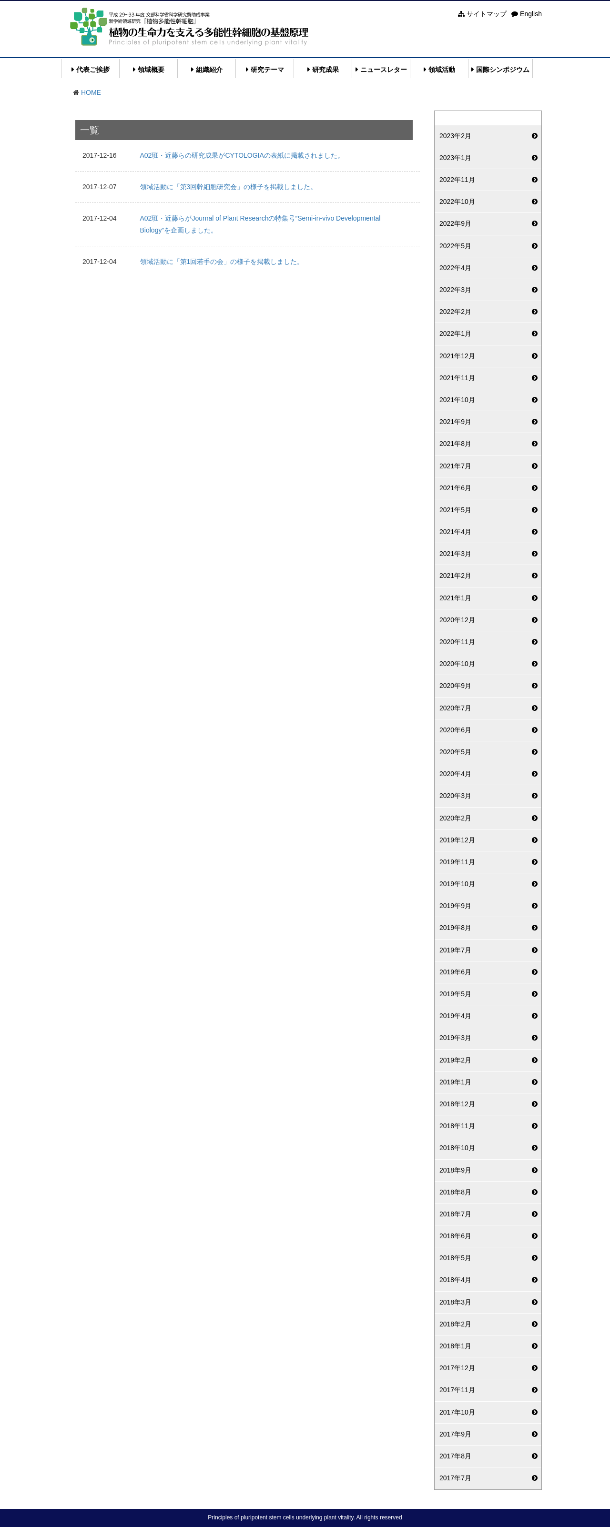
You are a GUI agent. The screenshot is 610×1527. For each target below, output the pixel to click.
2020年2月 (455, 818)
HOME (91, 92)
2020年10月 (457, 663)
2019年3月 (455, 1038)
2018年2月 (455, 1324)
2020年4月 (455, 774)
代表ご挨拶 (93, 69)
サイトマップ (482, 14)
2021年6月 (455, 488)
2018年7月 (455, 1214)
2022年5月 (455, 246)
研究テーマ (267, 69)
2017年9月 (455, 1434)
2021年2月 (455, 575)
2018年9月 (455, 1170)
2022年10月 (457, 201)
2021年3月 (455, 553)
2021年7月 (455, 466)
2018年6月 (455, 1236)
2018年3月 (455, 1302)
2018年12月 (457, 1104)
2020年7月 (455, 708)
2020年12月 (457, 620)
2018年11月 (457, 1126)
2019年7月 (455, 950)
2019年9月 (455, 906)
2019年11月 (457, 862)
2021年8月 (455, 443)
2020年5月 (455, 752)
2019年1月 (455, 1082)
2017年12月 (457, 1368)
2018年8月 (455, 1192)
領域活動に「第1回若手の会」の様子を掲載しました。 (222, 261)
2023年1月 (455, 158)
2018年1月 (455, 1346)
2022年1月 (455, 333)
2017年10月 (457, 1412)
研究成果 (325, 69)
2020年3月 (455, 795)
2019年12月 (457, 840)
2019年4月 (455, 1016)
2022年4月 (455, 268)
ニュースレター (383, 69)
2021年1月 (455, 598)
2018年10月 (457, 1148)
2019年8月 (455, 927)
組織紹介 (209, 69)
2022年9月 (455, 223)
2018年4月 (455, 1280)
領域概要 (151, 69)
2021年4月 (455, 532)
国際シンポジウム (502, 69)
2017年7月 (455, 1478)
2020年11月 (457, 642)
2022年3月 (455, 289)
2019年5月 (455, 994)
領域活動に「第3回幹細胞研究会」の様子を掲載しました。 (228, 187)
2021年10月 (457, 400)
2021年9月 (455, 421)
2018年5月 (455, 1258)
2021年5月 (455, 510)
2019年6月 (455, 972)
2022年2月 (455, 311)
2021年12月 (457, 356)
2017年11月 (457, 1390)
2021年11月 (457, 378)
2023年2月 (455, 136)
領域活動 (441, 69)
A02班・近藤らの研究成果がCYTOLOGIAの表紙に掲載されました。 (242, 155)
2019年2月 (455, 1060)
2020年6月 (455, 730)
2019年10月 (457, 884)
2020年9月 (455, 685)
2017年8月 (455, 1456)
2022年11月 (457, 179)
